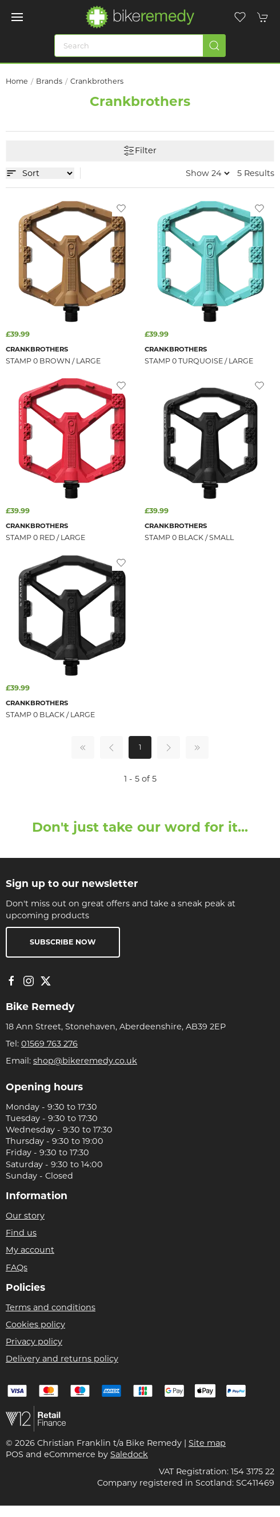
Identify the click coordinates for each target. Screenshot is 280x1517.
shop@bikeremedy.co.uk (85, 1061)
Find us (21, 1233)
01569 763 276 (49, 1043)
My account (30, 1250)
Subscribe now (63, 942)
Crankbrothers (96, 81)
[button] (17, 17)
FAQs (16, 1267)
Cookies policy (35, 1324)
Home (17, 81)
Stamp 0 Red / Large (45, 537)
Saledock (129, 1454)
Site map (207, 1443)
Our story (25, 1216)
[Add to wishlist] (121, 207)
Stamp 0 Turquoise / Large (199, 361)
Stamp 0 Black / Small (189, 537)
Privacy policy (34, 1341)
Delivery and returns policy (62, 1359)
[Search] (140, 45)
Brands (49, 81)
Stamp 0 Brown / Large (53, 361)
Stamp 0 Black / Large (50, 714)
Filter (140, 151)
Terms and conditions (50, 1307)
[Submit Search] (214, 45)
